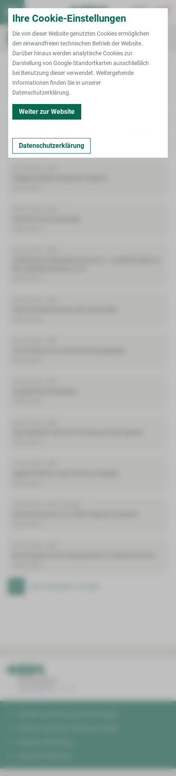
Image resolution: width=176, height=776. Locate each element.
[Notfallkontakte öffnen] (163, 12)
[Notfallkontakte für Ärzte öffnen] (139, 12)
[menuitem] (12, 12)
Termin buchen (37, 12)
